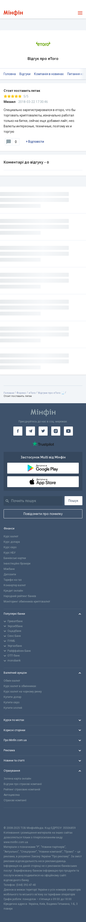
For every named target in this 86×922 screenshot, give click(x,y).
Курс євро (10, 547)
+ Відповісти (35, 141)
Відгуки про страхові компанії (23, 784)
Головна (10, 74)
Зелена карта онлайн (17, 778)
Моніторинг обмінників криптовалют (27, 601)
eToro (32, 392)
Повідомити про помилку (43, 514)
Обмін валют (12, 680)
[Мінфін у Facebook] (17, 431)
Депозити (10, 574)
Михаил (10, 102)
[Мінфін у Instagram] (55, 431)
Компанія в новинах (49, 74)
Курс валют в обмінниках (20, 686)
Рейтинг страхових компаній (22, 789)
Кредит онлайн (13, 590)
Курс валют (11, 536)
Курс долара (12, 541)
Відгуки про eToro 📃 (51, 392)
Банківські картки (15, 558)
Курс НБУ (10, 552)
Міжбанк (9, 569)
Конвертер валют (15, 585)
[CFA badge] (14, 816)
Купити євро (11, 702)
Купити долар (12, 697)
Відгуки (24, 74)
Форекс (21, 392)
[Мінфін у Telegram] (30, 431)
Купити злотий (13, 707)
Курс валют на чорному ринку (23, 691)
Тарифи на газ (13, 579)
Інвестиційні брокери (17, 563)
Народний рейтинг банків (20, 596)
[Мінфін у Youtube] (68, 431)
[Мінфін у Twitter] (43, 431)
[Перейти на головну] (13, 13)
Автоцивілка (12, 794)
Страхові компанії (15, 800)
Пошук (73, 500)
